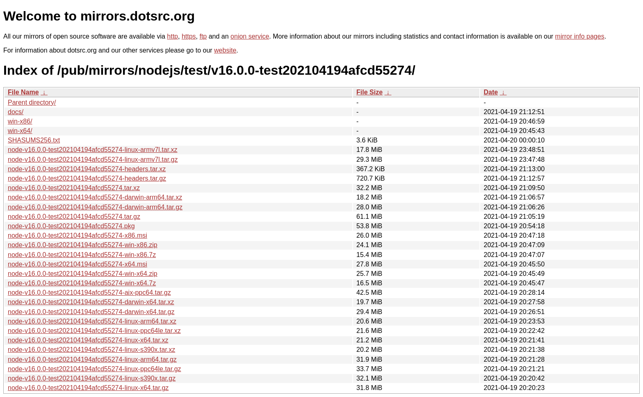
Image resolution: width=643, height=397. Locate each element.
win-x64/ (20, 130)
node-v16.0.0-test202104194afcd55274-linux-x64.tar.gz (88, 387)
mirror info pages (579, 36)
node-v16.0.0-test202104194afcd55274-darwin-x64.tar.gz (91, 311)
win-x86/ (20, 121)
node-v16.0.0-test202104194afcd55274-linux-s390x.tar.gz (92, 378)
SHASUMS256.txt (34, 140)
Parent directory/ (32, 102)
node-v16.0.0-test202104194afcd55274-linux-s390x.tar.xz (91, 349)
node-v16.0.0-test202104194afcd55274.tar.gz (74, 216)
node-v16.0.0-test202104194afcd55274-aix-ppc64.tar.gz (89, 292)
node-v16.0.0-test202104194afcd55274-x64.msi (77, 264)
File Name (23, 92)
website (225, 50)
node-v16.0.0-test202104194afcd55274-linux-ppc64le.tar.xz (94, 330)
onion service (249, 36)
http (172, 36)
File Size (369, 92)
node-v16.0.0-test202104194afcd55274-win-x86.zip (82, 244)
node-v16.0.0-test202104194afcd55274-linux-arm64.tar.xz (92, 321)
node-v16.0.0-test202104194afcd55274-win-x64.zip (82, 273)
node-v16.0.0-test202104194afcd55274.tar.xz (74, 187)
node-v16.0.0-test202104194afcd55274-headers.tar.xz (87, 168)
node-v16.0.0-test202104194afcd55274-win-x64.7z (82, 283)
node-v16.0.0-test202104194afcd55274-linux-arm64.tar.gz (92, 359)
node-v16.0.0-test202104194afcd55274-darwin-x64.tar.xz (91, 301)
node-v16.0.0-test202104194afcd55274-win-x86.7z (82, 254)
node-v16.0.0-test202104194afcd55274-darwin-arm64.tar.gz (95, 207)
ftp (203, 36)
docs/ (15, 111)
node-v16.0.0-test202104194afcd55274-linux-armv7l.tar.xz (93, 149)
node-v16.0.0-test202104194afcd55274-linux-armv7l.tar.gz (93, 159)
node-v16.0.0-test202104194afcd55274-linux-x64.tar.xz (88, 340)
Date (490, 92)
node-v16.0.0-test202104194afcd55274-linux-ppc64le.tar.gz (94, 368)
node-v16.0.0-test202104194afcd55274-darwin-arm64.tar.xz (95, 197)
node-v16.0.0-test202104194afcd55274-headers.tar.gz (87, 178)
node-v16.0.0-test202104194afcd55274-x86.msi (77, 235)
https (189, 36)
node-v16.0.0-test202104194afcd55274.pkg (71, 226)
